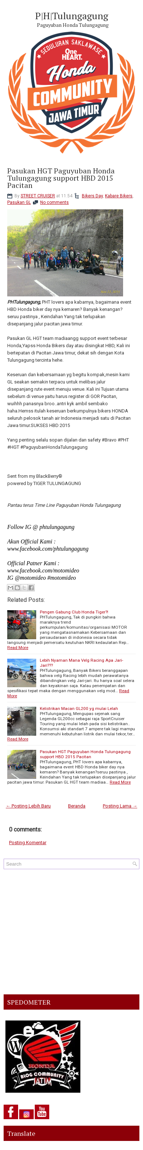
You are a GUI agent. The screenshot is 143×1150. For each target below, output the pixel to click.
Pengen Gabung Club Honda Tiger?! (74, 612)
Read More (17, 647)
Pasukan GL (19, 202)
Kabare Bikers (119, 195)
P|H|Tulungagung (71, 15)
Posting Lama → (120, 806)
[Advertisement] (71, 931)
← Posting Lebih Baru (28, 806)
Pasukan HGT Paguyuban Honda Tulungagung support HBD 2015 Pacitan (61, 178)
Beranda (76, 806)
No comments (54, 202)
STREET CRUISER (38, 195)
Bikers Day (92, 195)
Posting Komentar (27, 842)
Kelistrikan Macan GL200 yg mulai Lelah (79, 708)
